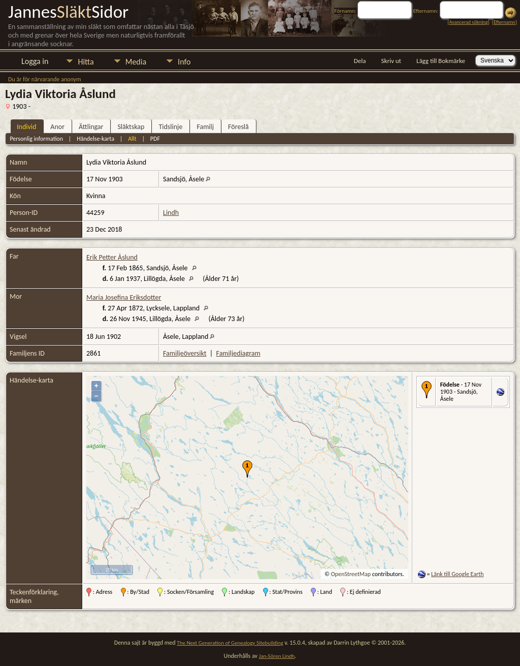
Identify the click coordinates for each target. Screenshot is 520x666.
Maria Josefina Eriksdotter (123, 297)
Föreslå (238, 126)
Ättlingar (91, 126)
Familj (205, 126)
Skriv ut (391, 61)
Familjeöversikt (184, 353)
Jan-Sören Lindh (277, 656)
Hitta (85, 62)
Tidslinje (170, 126)
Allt (132, 138)
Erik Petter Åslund (112, 257)
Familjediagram (238, 353)
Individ (26, 126)
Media (135, 62)
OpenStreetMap (351, 574)
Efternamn (504, 22)
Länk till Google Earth (457, 574)
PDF (155, 138)
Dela (360, 61)
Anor (57, 126)
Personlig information (36, 138)
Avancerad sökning (468, 22)
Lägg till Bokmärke (440, 61)
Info (184, 62)
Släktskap (130, 126)
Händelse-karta (95, 138)
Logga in (34, 61)
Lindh (171, 212)
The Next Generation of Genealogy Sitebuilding (230, 643)
